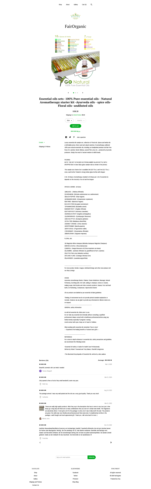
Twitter (75, 476)
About (68, 4)
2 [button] (75, 92)
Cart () (84, 4)
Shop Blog (75, 482)
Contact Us (35, 485)
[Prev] (40, 443)
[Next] (111, 443)
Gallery (76, 4)
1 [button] (73, 92)
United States (77, 115)
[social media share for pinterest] (74, 137)
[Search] (91, 5)
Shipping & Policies (44, 146)
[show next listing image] (82, 93)
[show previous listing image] (68, 93)
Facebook (75, 473)
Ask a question (81, 137)
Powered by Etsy (115, 479)
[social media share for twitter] (70, 137)
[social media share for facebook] (66, 137)
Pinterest (75, 479)
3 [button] (77, 92)
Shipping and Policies (35, 482)
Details (42, 142)
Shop (60, 4)
